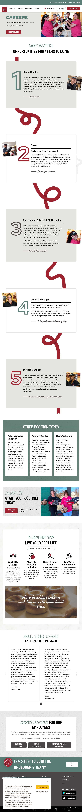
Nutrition (44, 787)
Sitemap (64, 809)
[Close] (47, 781)
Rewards (20, 8)
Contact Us (65, 780)
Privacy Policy (24, 809)
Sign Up (44, 799)
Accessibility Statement (46, 809)
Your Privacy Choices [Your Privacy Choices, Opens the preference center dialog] (42, 792)
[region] (27, 793)
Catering (37, 8)
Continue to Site (42, 787)
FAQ (63, 783)
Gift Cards (28, 8)
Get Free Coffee (46, 802)
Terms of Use (56, 809)
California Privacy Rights (34, 809)
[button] (50, 9)
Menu (12, 8)
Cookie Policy (8, 801)
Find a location (51, 8)
